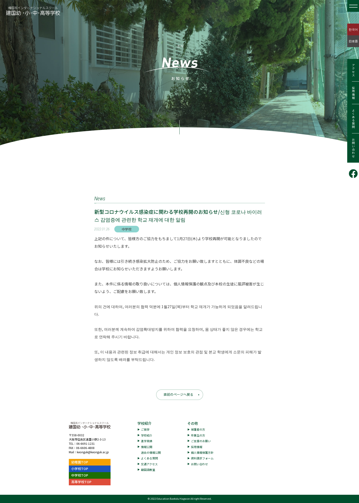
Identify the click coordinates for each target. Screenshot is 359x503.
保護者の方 (198, 429)
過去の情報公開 (151, 452)
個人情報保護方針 (202, 452)
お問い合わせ (353, 148)
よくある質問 (353, 119)
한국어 (353, 29)
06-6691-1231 (85, 443)
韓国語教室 (148, 470)
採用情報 (353, 92)
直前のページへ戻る (178, 394)
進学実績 (146, 441)
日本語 (353, 41)
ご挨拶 (145, 429)
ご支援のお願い (201, 441)
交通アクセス (149, 464)
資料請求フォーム (202, 458)
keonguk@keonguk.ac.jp (93, 452)
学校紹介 (144, 423)
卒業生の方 (198, 435)
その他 (192, 423)
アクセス (353, 70)
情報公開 (146, 447)
